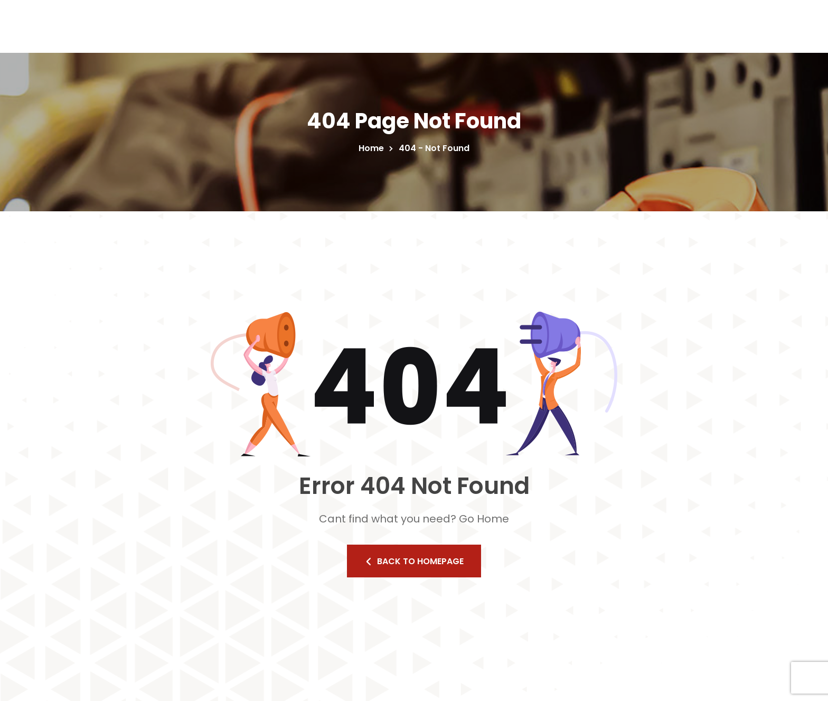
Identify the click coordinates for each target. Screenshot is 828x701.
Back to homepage (414, 561)
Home (373, 148)
